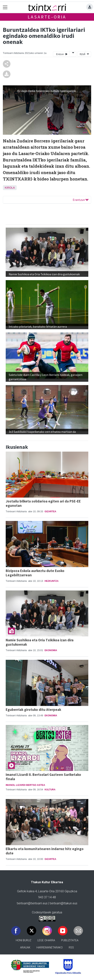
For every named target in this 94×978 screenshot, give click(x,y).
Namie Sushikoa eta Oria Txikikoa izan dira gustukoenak (39, 642)
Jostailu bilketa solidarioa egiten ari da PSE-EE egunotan (43, 503)
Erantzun (80, 200)
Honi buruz (23, 940)
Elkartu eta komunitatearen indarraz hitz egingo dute (45, 850)
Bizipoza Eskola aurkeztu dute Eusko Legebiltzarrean (35, 572)
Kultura (50, 789)
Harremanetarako (49, 947)
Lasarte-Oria (47, 17)
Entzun (61, 54)
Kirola (10, 187)
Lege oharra (46, 940)
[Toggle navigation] (5, 7)
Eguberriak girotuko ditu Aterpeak (33, 709)
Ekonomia (51, 650)
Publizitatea (69, 940)
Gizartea (50, 511)
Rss (71, 947)
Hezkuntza (51, 581)
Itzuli (82, 54)
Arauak (25, 947)
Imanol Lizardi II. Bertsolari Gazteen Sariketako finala (43, 776)
